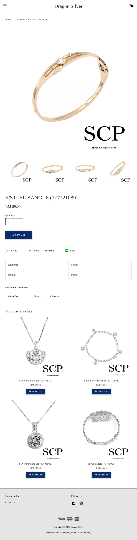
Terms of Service (54, 532)
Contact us (10, 502)
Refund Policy (84, 532)
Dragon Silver (68, 6)
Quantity (10, 215)
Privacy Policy (69, 532)
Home (8, 19)
